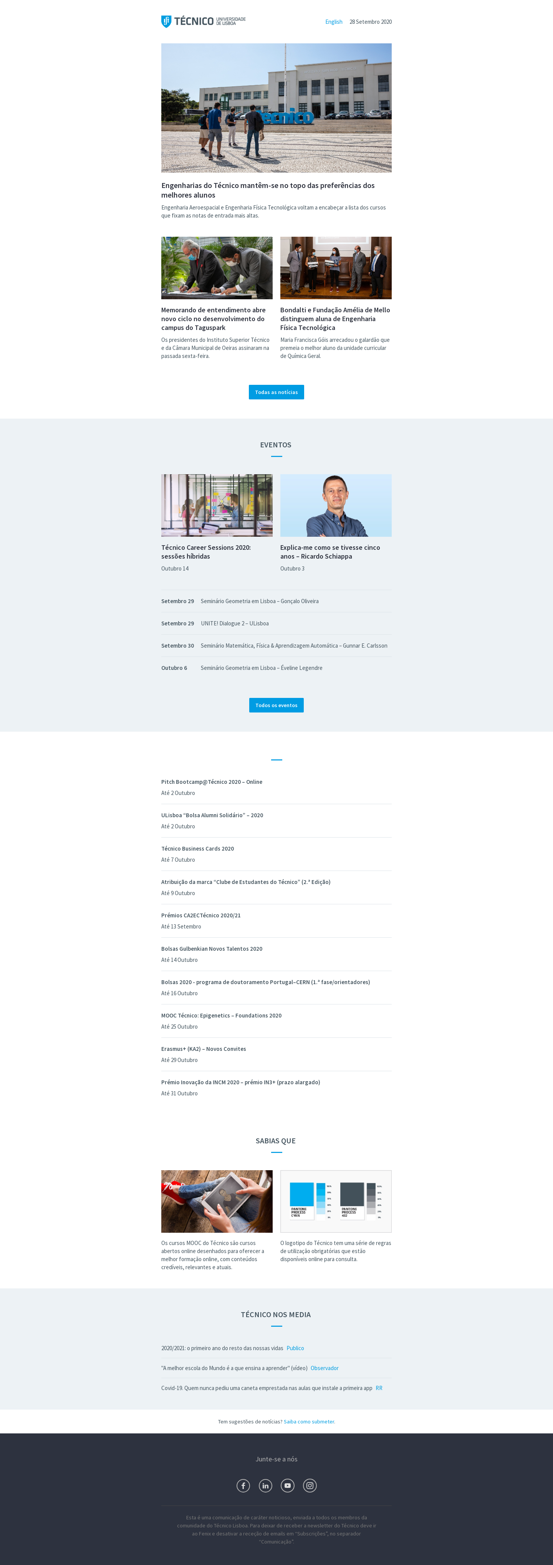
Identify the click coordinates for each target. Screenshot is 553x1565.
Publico (295, 1348)
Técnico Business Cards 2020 (197, 848)
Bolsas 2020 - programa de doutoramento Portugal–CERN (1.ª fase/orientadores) (265, 982)
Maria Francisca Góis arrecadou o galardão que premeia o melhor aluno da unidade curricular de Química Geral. (335, 348)
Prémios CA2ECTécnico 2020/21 (201, 915)
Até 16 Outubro (179, 993)
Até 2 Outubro (178, 793)
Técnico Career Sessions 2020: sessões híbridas (206, 552)
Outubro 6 (174, 667)
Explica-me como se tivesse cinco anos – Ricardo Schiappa (330, 552)
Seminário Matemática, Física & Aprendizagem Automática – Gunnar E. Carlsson (294, 645)
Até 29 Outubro (179, 1060)
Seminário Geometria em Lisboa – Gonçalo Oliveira (260, 601)
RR (379, 1388)
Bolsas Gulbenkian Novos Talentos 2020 (211, 948)
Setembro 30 (177, 645)
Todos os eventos (276, 705)
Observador (325, 1368)
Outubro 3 (292, 568)
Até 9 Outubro (178, 893)
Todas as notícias (276, 392)
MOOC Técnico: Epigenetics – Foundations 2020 (221, 1015)
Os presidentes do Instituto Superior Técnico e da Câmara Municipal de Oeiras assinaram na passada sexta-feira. (215, 348)
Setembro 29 (177, 601)
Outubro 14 (174, 568)
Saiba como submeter (309, 1421)
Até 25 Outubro (179, 1026)
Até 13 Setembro (181, 926)
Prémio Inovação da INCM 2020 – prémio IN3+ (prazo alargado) (240, 1082)
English (334, 21)
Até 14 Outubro (179, 959)
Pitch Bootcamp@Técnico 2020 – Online (211, 781)
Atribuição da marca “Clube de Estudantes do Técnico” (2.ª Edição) (246, 882)
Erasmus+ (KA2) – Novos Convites (203, 1048)
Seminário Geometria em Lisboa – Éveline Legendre (262, 667)
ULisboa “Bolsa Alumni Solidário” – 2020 (212, 815)
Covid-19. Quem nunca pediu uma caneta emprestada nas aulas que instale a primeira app (267, 1388)
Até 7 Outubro (178, 859)
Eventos (276, 444)
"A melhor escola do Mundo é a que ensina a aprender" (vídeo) (234, 1368)
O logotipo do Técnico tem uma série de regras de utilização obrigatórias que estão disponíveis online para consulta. (335, 1251)
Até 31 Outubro (179, 1093)
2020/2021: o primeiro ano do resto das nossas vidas (222, 1348)
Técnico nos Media (276, 1314)
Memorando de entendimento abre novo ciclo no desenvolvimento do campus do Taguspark (213, 318)
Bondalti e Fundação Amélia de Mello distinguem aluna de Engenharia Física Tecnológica (335, 318)
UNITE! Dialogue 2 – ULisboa (235, 623)
